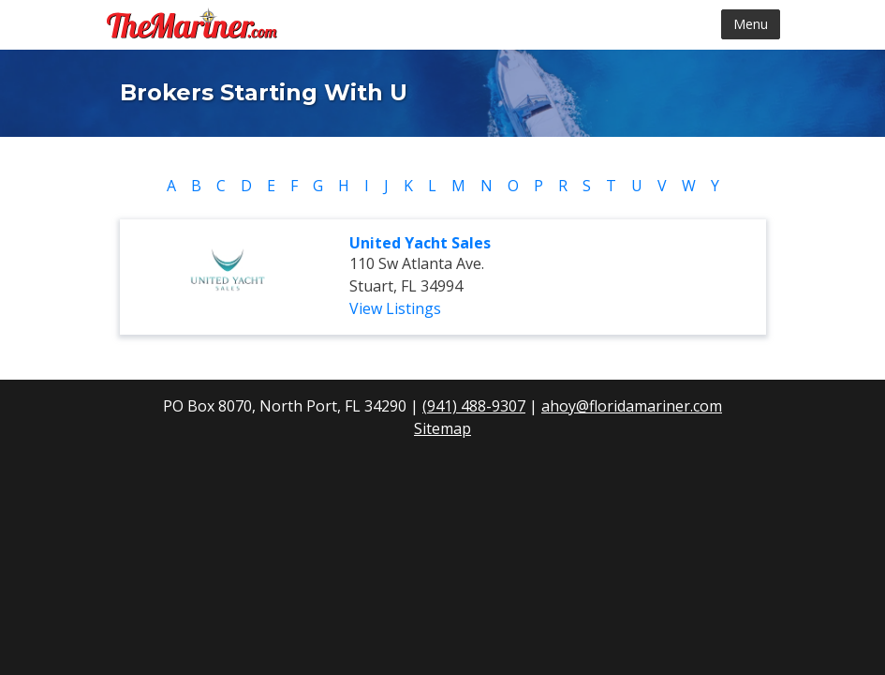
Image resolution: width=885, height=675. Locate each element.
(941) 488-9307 (473, 406)
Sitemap (442, 428)
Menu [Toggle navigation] (750, 24)
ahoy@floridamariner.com (631, 406)
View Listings (395, 308)
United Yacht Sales (420, 242)
